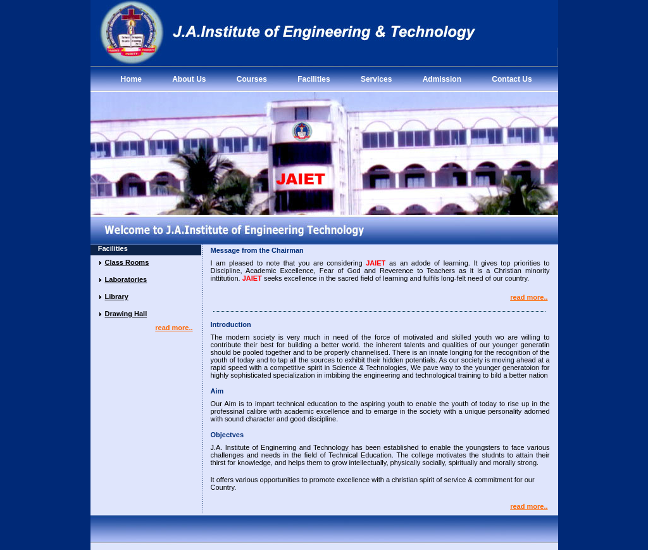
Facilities (313, 79)
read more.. (173, 327)
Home (131, 79)
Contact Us (512, 79)
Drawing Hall (126, 313)
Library (116, 296)
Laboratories (126, 279)
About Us (189, 79)
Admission (442, 79)
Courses (252, 79)
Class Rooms (127, 262)
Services (376, 79)
